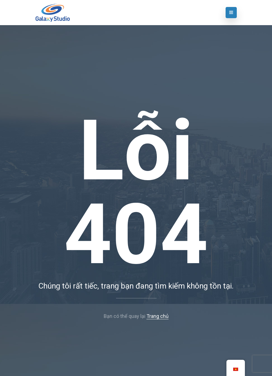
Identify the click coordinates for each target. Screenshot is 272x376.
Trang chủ (157, 316)
